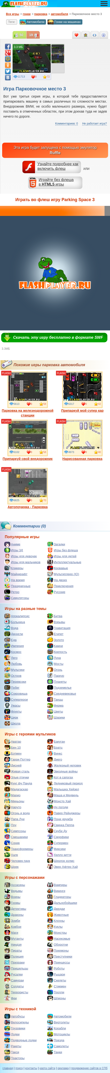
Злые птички (16, 777)
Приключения (60, 585)
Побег (12, 687)
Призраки (14, 962)
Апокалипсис (17, 616)
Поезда (55, 1040)
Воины (12, 896)
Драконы (14, 914)
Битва (54, 616)
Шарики (56, 717)
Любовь (13, 663)
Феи (10, 998)
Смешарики (16, 836)
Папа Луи (14, 819)
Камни (55, 645)
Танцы (55, 699)
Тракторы (14, 1058)
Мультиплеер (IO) (63, 574)
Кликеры (13, 568)
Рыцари (56, 974)
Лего (10, 657)
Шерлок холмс (61, 860)
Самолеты (58, 1046)
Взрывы (56, 622)
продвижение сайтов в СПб (89, 1068)
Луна (54, 657)
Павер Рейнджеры (63, 813)
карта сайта (47, 1068)
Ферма (55, 705)
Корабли (56, 1028)
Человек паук (17, 860)
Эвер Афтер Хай (62, 866)
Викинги (56, 890)
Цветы (55, 711)
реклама (63, 1068)
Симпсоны (15, 830)
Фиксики (56, 848)
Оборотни (57, 944)
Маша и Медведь (63, 795)
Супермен (57, 842)
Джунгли (13, 633)
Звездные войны (62, 771)
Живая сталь (17, 771)
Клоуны (56, 920)
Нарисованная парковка (82, 440)
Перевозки (15, 681)
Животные (58, 914)
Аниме (12, 544)
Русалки (13, 974)
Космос (12, 651)
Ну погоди (57, 807)
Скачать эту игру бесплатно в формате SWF (58, 337)
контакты (31, 1068)
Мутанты (14, 938)
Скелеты (56, 980)
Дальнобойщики (62, 902)
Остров (12, 675)
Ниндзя (12, 944)
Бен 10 (12, 747)
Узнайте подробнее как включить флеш (57, 166)
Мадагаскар (16, 789)
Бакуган (56, 741)
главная (8, 1068)
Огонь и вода (17, 813)
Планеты (56, 681)
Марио (12, 795)
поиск (19, 1068)
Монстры (57, 932)
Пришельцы (16, 968)
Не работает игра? (94, 123)
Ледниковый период (65, 783)
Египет (55, 633)
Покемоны (58, 950)
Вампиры (57, 884)
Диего (54, 759)
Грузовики (14, 1028)
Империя (14, 645)
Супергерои (16, 699)
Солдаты (14, 986)
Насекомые (58, 938)
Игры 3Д (13, 550)
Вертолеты (58, 1022)
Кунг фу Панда (18, 783)
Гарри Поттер (17, 759)
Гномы (12, 902)
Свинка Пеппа (60, 825)
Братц (54, 747)
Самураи (14, 980)
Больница (14, 622)
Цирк (11, 717)
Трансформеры (18, 848)
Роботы (56, 968)
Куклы (55, 926)
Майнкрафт (15, 574)
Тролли (55, 992)
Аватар (12, 741)
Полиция (14, 956)
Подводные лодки (20, 1040)
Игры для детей (61, 556)
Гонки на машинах (64, 22)
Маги (11, 932)
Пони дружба (60, 819)
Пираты (13, 950)
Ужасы (12, 705)
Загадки (56, 544)
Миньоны (14, 801)
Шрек (11, 866)
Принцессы (58, 962)
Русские (56, 591)
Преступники (59, 956)
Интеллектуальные (64, 562)
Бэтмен (12, 753)
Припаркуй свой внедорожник (28, 440)
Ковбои (12, 926)
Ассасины (14, 884)
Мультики (14, 669)
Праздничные (17, 585)
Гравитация (58, 627)
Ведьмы (13, 890)
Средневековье (61, 693)
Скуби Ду (57, 830)
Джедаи (56, 908)
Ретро (11, 591)
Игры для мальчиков (22, 562)
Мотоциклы (58, 1034)
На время (14, 580)
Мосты (55, 663)
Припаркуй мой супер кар (82, 391)
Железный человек (64, 765)
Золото (55, 639)
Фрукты (13, 711)
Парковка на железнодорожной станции (28, 394)
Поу (10, 825)
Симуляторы (16, 597)
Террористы (16, 992)
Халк (11, 854)
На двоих (57, 580)
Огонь (54, 669)
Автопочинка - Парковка (27, 488)
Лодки (12, 1034)
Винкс (54, 753)
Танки (54, 1052)
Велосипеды (16, 1022)
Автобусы (14, 1016)
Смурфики (58, 836)
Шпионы (56, 998)
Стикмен (56, 986)
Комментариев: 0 (66, 123)
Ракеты (12, 1046)
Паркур (55, 675)
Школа (12, 723)
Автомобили (32, 22)
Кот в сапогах (60, 777)
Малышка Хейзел (63, 789)
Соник (12, 842)
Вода (11, 627)
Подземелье (59, 687)
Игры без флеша (62, 550)
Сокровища (15, 693)
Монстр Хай (59, 801)
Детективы (15, 908)
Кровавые (57, 568)
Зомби (12, 920)
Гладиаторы (59, 896)
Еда (10, 639)
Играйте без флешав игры (56, 182)
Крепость (57, 651)
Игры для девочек (20, 556)
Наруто (12, 807)
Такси (11, 1052)
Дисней (12, 765)
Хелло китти (59, 854)
